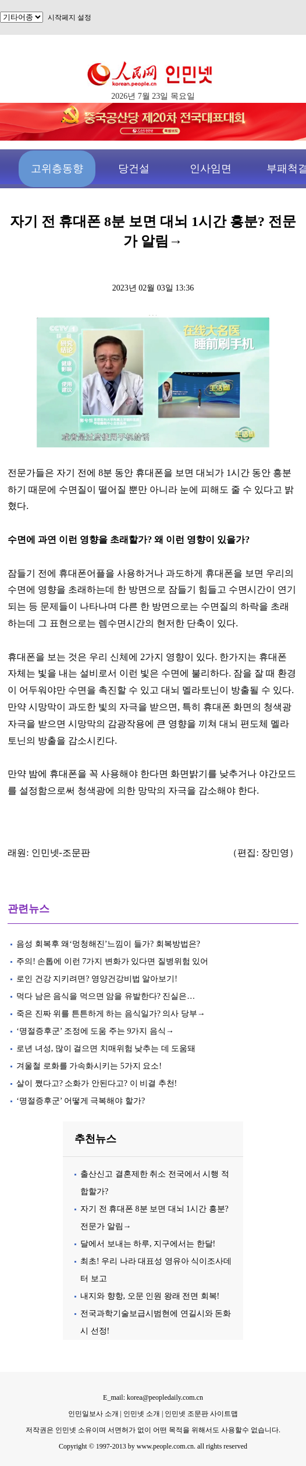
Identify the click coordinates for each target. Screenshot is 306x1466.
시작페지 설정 (69, 17)
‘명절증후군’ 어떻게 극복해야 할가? (80, 1100)
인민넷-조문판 (60, 853)
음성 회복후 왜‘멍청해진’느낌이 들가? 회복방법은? (109, 944)
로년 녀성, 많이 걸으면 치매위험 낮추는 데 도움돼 (105, 1048)
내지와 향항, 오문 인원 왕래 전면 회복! (149, 1296)
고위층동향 (57, 168)
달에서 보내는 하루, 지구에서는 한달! (147, 1243)
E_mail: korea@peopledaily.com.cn (153, 1397)
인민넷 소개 (141, 1414)
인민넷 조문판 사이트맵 (201, 1414)
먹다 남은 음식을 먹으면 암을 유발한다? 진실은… (105, 996)
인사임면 (211, 168)
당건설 (134, 168)
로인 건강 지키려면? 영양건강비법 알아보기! (96, 978)
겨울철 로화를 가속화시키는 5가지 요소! (89, 1066)
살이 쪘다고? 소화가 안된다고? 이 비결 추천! (96, 1083)
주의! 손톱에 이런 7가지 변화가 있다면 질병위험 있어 (112, 961)
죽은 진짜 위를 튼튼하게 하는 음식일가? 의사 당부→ (110, 1013)
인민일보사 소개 (93, 1414)
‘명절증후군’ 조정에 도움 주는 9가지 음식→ (95, 1031)
